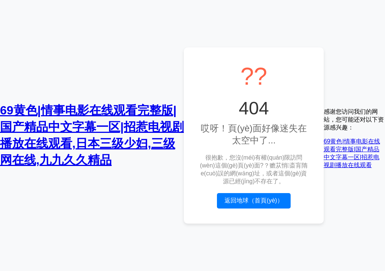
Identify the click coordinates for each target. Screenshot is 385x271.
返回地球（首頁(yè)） (253, 200)
